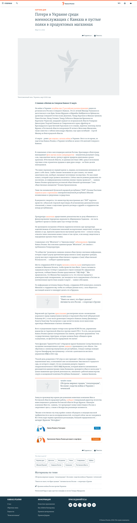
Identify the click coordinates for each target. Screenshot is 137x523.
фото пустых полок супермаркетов (60, 155)
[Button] (87, 35)
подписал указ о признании (46, 193)
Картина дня (40, 10)
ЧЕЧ (119, 3)
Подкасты (10, 512)
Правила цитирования (46, 512)
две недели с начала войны (60, 139)
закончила (50, 217)
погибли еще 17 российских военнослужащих (70, 108)
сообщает (70, 400)
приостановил (60, 313)
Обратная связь (12, 508)
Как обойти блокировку (46, 508)
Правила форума (44, 515)
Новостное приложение (46, 504)
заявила (68, 346)
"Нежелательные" (13, 515)
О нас (9, 504)
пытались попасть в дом (71, 265)
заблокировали (81, 242)
